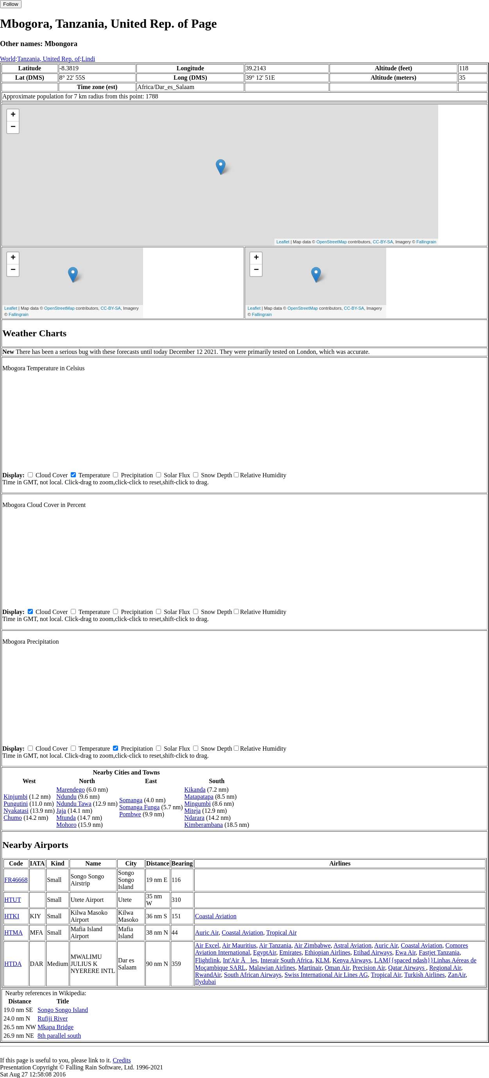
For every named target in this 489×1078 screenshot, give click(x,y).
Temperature (94, 475)
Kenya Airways (351, 960)
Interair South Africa (286, 960)
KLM (322, 960)
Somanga (131, 800)
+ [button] (13, 115)
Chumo (13, 817)
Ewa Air (405, 952)
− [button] (13, 127)
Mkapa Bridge (55, 1027)
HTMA (13, 932)
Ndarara (194, 817)
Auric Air (207, 932)
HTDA (12, 963)
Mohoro (66, 824)
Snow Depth (216, 475)
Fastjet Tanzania (439, 952)
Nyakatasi (16, 810)
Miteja (192, 810)
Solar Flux (177, 475)
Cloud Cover (52, 475)
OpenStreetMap (331, 241)
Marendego (70, 789)
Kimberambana (203, 824)
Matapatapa (199, 796)
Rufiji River (53, 1018)
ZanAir (457, 974)
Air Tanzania (275, 945)
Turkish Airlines (424, 974)
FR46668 (16, 879)
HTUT (12, 899)
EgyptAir (264, 952)
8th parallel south (59, 1035)
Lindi (88, 58)
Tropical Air (281, 932)
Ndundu (66, 796)
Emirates (290, 952)
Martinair (310, 967)
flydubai (205, 981)
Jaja (61, 810)
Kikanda (195, 789)
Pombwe (130, 814)
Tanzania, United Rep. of (48, 58)
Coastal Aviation (215, 916)
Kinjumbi (15, 796)
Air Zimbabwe (312, 945)
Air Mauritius (239, 945)
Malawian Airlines (272, 967)
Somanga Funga (139, 807)
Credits (122, 1060)
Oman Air (337, 967)
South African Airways (252, 974)
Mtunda (66, 817)
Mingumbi (197, 803)
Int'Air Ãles (240, 960)
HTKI (11, 916)
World (8, 58)
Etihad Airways (372, 952)
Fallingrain (426, 241)
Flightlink (207, 960)
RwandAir (208, 974)
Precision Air (369, 967)
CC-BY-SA (383, 241)
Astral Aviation (352, 945)
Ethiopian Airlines (327, 952)
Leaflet (282, 241)
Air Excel (207, 945)
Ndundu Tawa (73, 803)
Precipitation (137, 475)
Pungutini (16, 803)
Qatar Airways (407, 967)
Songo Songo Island (63, 1010)
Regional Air (445, 967)
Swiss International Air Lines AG (326, 974)
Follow (10, 4)
